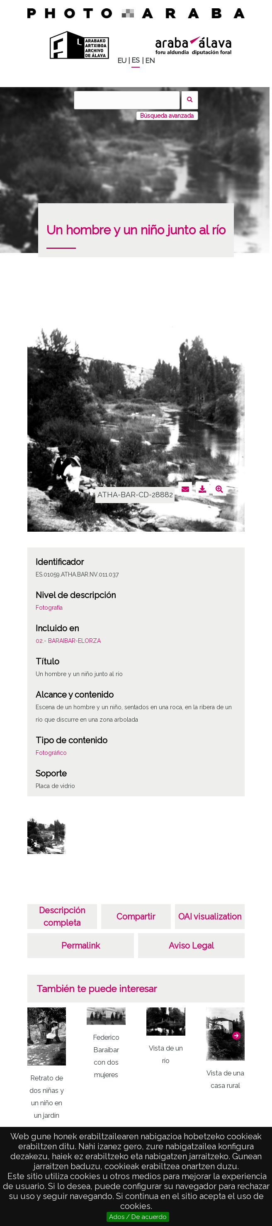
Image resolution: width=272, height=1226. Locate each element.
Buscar (189, 100)
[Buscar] (127, 100)
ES (135, 60)
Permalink (80, 946)
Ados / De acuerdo (138, 1217)
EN (150, 61)
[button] (236, 1035)
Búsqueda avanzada (167, 115)
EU (121, 61)
